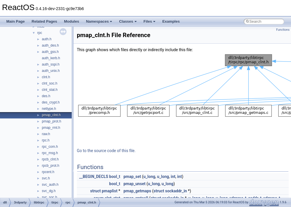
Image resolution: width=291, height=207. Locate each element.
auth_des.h (50, 45)
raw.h (46, 134)
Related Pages (44, 21)
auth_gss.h (50, 52)
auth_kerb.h (51, 58)
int (173, 176)
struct (95, 191)
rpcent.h (48, 172)
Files (150, 21)
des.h (46, 96)
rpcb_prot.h (50, 166)
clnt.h (46, 77)
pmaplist (110, 191)
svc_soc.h (49, 197)
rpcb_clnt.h (50, 159)
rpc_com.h (50, 147)
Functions (283, 30)
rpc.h (46, 140)
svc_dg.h (49, 191)
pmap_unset (135, 183)
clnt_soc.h (49, 83)
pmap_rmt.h (51, 128)
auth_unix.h (51, 71)
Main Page (15, 21)
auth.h (46, 39)
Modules (71, 21)
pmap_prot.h (51, 121)
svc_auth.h (50, 185)
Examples (171, 21)
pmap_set (132, 176)
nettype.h (49, 109)
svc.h (46, 178)
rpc (39, 33)
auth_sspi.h (50, 64)
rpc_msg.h (50, 153)
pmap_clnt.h (51, 115)
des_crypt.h (51, 102)
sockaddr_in (176, 191)
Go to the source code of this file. (106, 150)
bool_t (114, 176)
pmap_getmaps (137, 191)
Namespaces (99, 21)
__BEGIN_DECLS (93, 176)
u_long (149, 176)
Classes (127, 21)
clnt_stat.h (50, 90)
